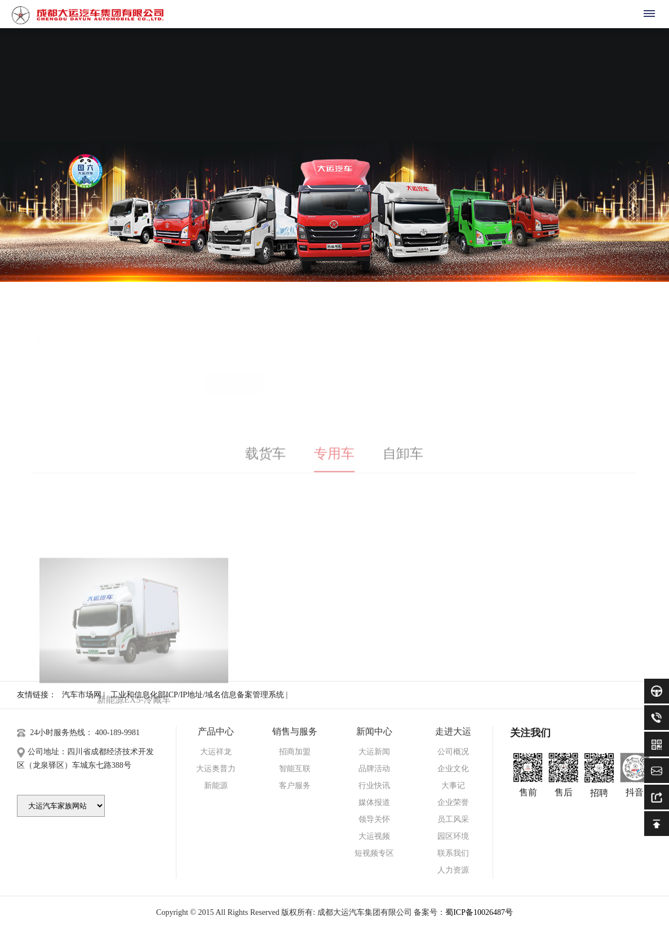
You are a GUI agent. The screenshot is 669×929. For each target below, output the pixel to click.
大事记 (453, 785)
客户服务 (295, 785)
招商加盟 (295, 751)
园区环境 (453, 836)
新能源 (235, 360)
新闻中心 (374, 731)
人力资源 (453, 870)
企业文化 (453, 768)
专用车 (334, 461)
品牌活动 (374, 768)
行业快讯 (374, 785)
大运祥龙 (68, 360)
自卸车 (403, 461)
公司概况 (453, 751)
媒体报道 (374, 802)
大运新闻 (374, 751)
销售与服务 (294, 731)
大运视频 (374, 836)
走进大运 (453, 731)
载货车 (265, 461)
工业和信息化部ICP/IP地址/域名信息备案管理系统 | (198, 695)
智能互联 (295, 768)
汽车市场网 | (83, 695)
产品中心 (216, 731)
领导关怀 (374, 819)
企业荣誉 (453, 802)
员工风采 (453, 819)
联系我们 (453, 853)
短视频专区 (374, 853)
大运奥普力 (153, 360)
